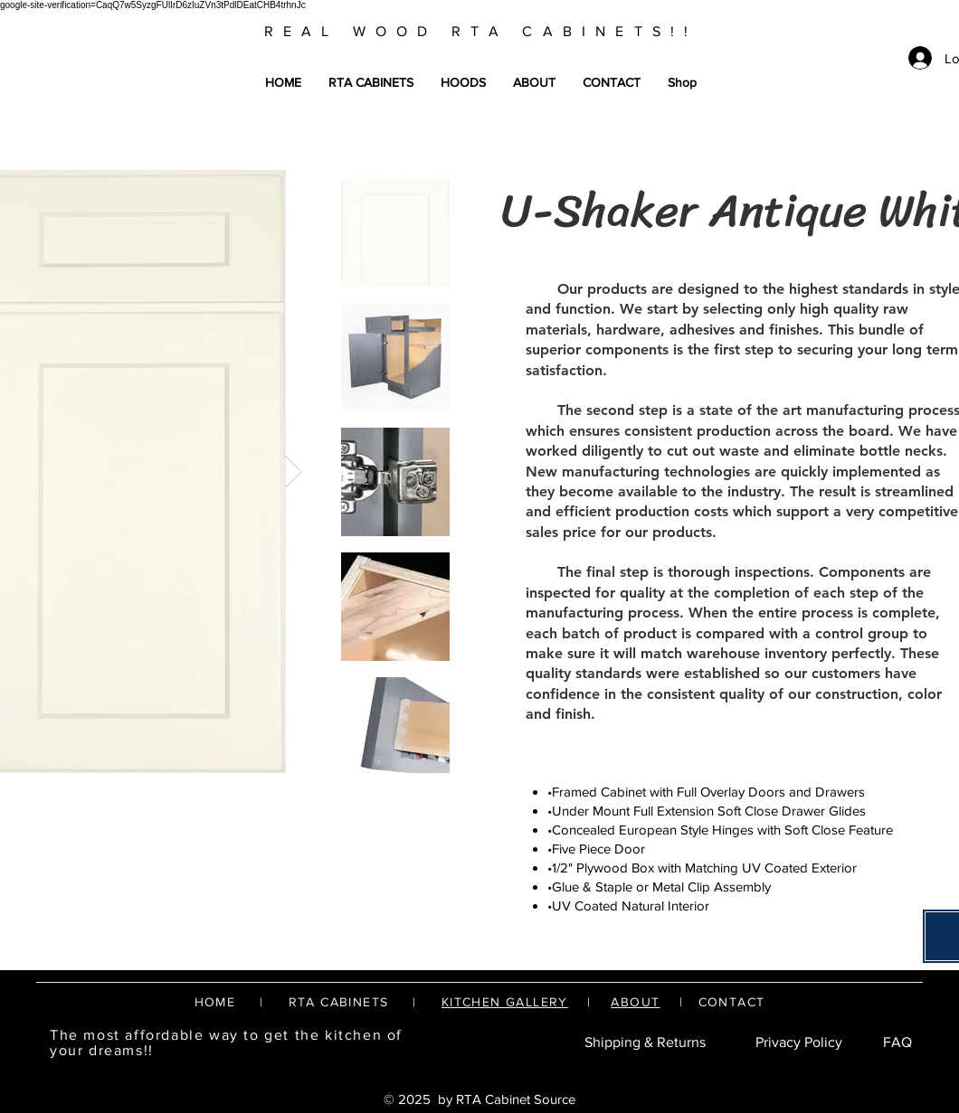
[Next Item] (293, 471)
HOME (215, 1002)
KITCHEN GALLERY (505, 1002)
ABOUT (635, 1002)
